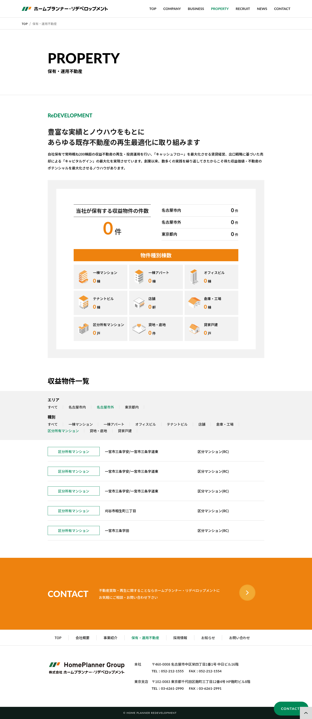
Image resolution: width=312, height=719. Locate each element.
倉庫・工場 (225, 424)
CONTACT (282, 9)
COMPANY (172, 9)
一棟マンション (80, 424)
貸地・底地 (98, 431)
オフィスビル (145, 424)
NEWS (262, 9)
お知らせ (208, 637)
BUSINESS (196, 9)
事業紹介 (110, 637)
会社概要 (82, 637)
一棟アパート (114, 424)
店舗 (201, 424)
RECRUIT (243, 9)
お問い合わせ (239, 637)
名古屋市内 (77, 407)
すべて (53, 407)
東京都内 (132, 407)
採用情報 (180, 637)
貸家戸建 (125, 431)
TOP (152, 9)
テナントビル (177, 424)
